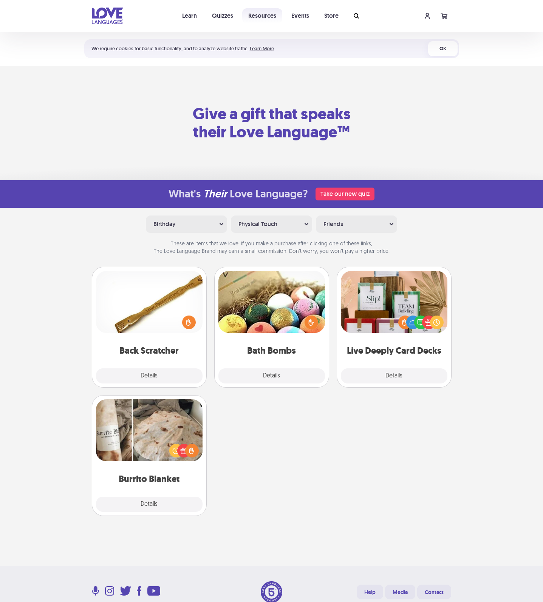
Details (149, 376)
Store (331, 16)
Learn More (262, 48)
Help (370, 592)
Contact (434, 592)
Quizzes (222, 16)
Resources (262, 16)
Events (300, 16)
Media (400, 592)
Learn (189, 16)
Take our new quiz (345, 194)
